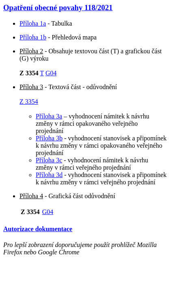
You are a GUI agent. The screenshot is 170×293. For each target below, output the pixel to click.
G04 (51, 73)
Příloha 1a (32, 23)
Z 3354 (28, 101)
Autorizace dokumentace (37, 228)
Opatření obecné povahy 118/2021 (58, 7)
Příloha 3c (49, 160)
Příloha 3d (49, 174)
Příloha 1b (32, 37)
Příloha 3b (49, 138)
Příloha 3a (49, 116)
